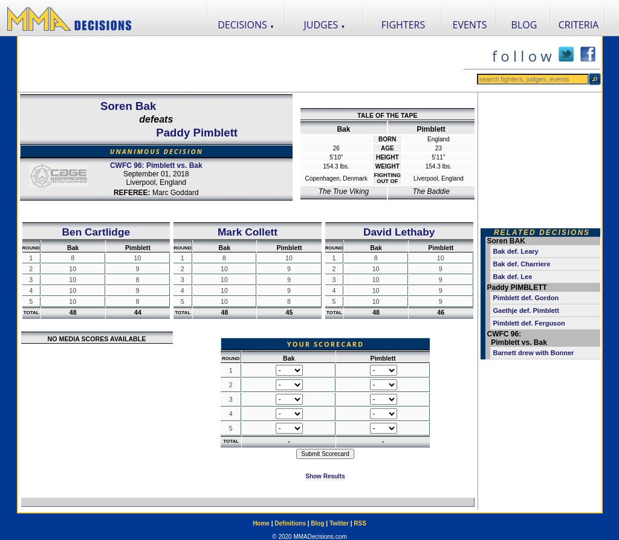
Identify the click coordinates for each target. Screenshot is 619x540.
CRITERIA (579, 24)
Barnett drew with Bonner (533, 352)
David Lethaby (399, 232)
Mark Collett (247, 232)
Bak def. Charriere (522, 264)
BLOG (524, 24)
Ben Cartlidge (96, 232)
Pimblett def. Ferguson (529, 323)
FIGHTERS (403, 24)
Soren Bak (128, 106)
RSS (360, 523)
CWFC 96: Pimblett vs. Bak (156, 165)
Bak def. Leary (516, 251)
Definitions (290, 523)
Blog (317, 523)
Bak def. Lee (513, 276)
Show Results (325, 476)
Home (261, 523)
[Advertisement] (241, 64)
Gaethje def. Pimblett (526, 310)
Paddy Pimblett (197, 132)
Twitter (339, 523)
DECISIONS (246, 24)
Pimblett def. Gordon (526, 297)
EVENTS (470, 24)
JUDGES (325, 24)
